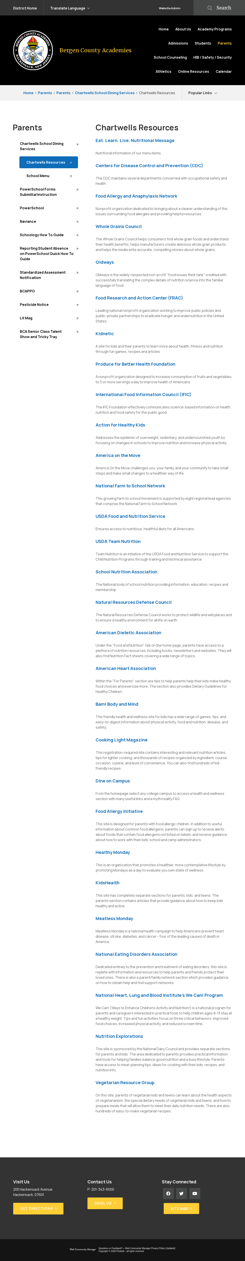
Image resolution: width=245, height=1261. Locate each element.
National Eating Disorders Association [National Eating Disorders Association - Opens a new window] (136, 954)
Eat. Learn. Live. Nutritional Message (135, 140)
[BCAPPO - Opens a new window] (49, 291)
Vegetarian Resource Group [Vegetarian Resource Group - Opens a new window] (125, 1082)
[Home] (163, 29)
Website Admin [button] (169, 8)
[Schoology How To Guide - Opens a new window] (49, 235)
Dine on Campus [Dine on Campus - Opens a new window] (113, 781)
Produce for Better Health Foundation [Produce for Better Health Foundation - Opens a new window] (135, 364)
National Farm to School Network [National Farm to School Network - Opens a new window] (130, 486)
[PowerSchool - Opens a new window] (49, 208)
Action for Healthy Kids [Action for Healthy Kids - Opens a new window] (120, 425)
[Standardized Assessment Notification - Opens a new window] (49, 275)
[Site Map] (180, 1206)
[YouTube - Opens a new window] (194, 1193)
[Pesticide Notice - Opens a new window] (49, 305)
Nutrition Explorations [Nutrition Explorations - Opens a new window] (119, 1036)
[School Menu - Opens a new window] (48, 176)
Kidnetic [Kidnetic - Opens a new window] (105, 334)
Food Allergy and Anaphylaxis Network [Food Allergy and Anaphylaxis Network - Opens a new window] (136, 196)
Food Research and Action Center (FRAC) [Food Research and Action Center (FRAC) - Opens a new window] (139, 298)
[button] (70, 7)
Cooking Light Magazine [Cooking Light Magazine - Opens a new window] (122, 740)
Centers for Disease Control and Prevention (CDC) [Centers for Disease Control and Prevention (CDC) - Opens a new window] (149, 165)
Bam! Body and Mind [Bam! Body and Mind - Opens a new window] (117, 704)
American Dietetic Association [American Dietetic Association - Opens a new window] (128, 633)
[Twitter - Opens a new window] (181, 1193)
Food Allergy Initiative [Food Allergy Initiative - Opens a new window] (119, 811)
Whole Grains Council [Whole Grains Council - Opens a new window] (119, 226)
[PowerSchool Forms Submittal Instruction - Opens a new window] (49, 191)
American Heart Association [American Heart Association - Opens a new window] (126, 668)
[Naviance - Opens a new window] (49, 221)
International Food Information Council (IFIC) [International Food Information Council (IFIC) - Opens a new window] (143, 394)
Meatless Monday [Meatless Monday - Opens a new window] (114, 918)
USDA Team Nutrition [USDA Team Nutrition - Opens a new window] (118, 541)
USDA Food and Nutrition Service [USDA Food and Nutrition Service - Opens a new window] (130, 516)
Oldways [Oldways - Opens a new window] (105, 262)
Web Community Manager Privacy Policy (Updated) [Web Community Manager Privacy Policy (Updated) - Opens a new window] (150, 1248)
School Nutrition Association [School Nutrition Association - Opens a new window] (126, 572)
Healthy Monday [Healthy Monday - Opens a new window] (113, 852)
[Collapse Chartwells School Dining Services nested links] (77, 144)
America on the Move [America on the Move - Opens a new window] (118, 455)
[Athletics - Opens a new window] (163, 71)
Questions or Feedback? (110, 1248)
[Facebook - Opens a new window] (168, 1193)
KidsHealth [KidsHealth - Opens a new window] (107, 883)
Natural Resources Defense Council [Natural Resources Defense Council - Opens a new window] (134, 602)
